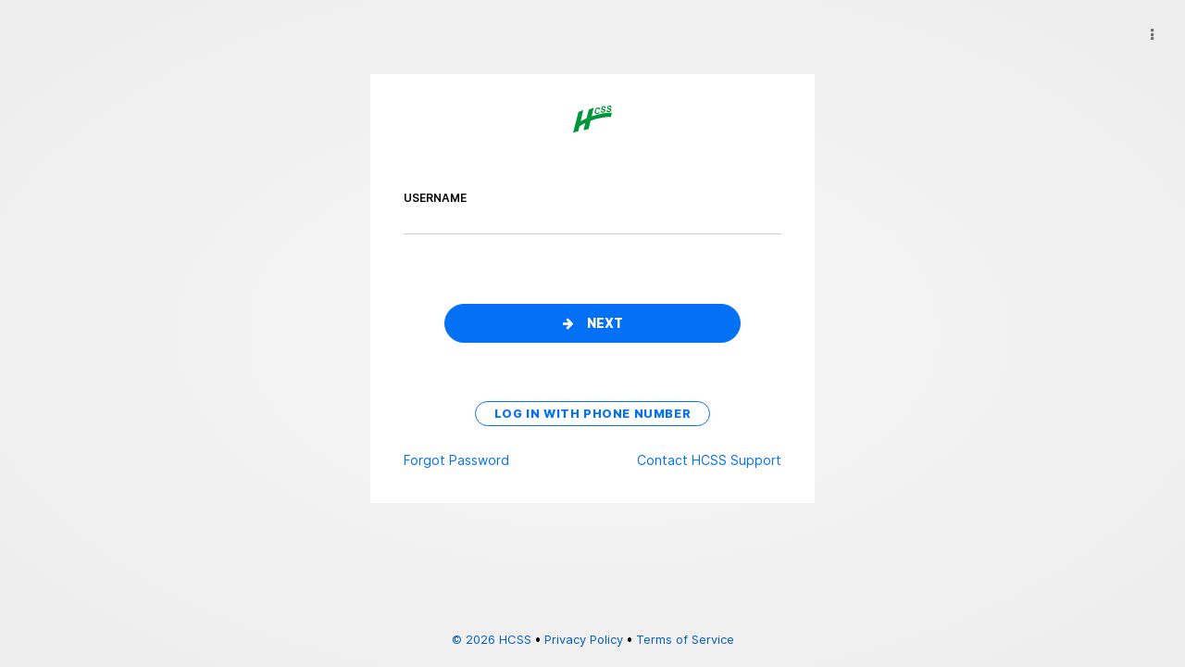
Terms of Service (685, 639)
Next (593, 323)
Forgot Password (456, 460)
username (435, 198)
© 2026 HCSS (491, 639)
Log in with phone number (592, 414)
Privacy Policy (583, 639)
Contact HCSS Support (709, 460)
